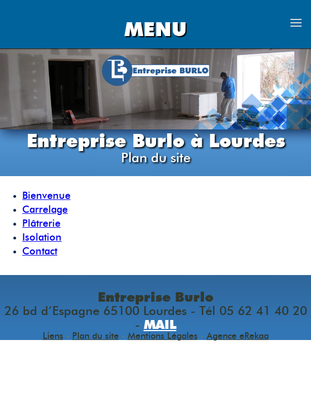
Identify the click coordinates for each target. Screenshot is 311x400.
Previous (15, 88)
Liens (53, 336)
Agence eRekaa (238, 336)
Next (295, 88)
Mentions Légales (163, 336)
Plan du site (95, 336)
